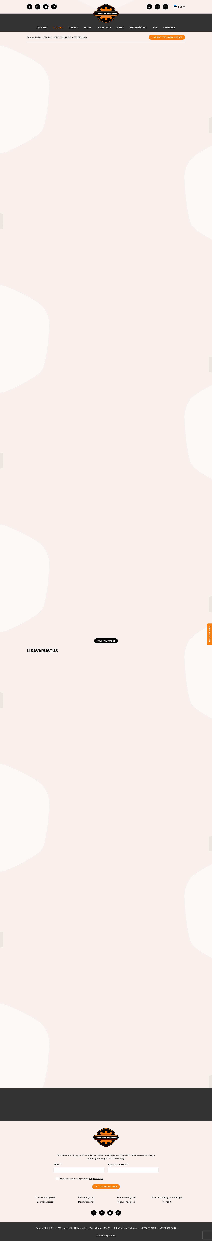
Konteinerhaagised (45, 1197)
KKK (155, 27)
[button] (179, 6)
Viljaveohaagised (126, 1201)
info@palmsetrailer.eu (125, 1228)
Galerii (73, 27)
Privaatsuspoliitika (106, 1235)
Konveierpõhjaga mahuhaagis (167, 1197)
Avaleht (42, 27)
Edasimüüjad (138, 27)
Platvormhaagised (126, 1197)
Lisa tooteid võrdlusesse (166, 37)
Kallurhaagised (86, 1197)
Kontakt (169, 27)
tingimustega (96, 1178)
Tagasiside (103, 27)
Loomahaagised (45, 1201)
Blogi (87, 27)
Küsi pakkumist (106, 640)
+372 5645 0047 (168, 1228)
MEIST (120, 27)
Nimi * (57, 1164)
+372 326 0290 (148, 1228)
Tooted (58, 27)
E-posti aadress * (118, 1164)
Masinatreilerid (85, 1201)
